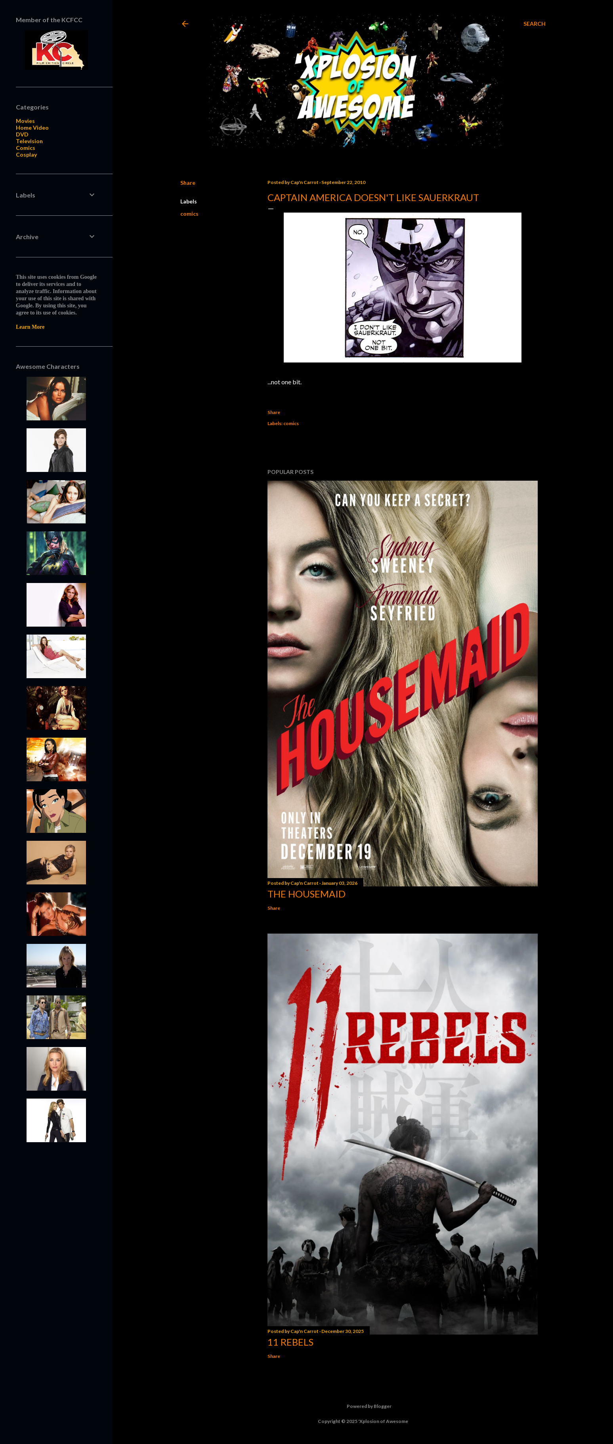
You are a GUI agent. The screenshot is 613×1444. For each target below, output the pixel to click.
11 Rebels (290, 1342)
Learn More (30, 327)
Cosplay (26, 154)
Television (29, 141)
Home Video (32, 127)
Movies (25, 120)
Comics (25, 147)
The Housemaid (306, 893)
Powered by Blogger (362, 1406)
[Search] (534, 23)
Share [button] (187, 182)
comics (189, 213)
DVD (22, 134)
